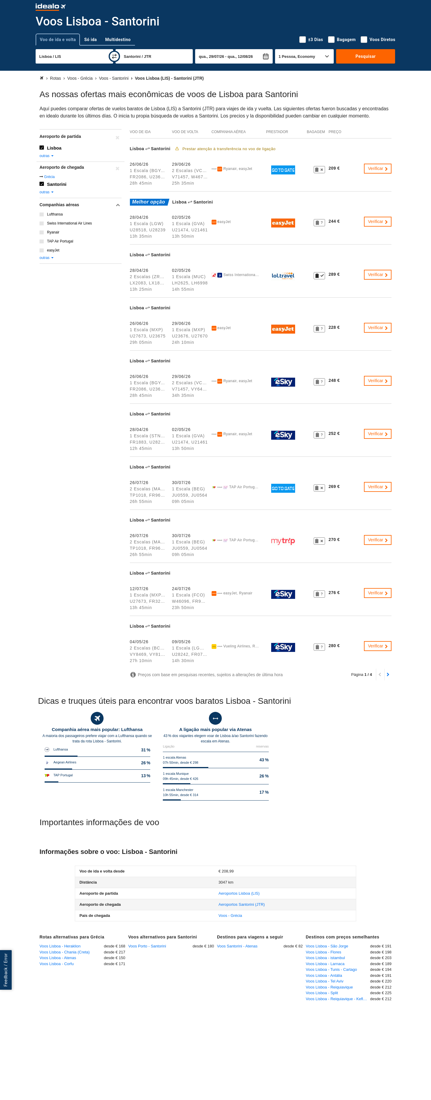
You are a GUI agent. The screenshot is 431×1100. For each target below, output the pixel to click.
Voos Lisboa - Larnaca (325, 964)
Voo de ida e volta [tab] (58, 39)
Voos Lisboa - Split (322, 993)
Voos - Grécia (230, 915)
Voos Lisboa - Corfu (57, 964)
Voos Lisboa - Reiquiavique (329, 987)
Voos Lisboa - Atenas (58, 958)
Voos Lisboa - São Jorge (327, 946)
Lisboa (54, 147)
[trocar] (114, 56)
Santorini (56, 184)
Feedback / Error (5, 970)
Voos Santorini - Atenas (237, 946)
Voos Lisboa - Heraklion (60, 946)
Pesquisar (366, 56)
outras (47, 156)
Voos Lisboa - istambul (325, 958)
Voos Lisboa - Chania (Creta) (65, 952)
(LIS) (238, 893)
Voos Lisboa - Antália (324, 975)
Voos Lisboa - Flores (324, 952)
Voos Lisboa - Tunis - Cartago (331, 969)
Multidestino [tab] (118, 39)
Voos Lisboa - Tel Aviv (325, 981)
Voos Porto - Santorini (147, 946)
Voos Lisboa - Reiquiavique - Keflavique (338, 999)
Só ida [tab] (90, 39)
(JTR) (241, 904)
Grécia (49, 177)
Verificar (378, 168)
